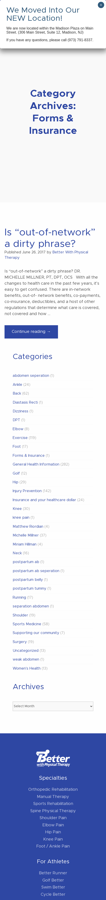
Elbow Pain (53, 825)
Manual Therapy (53, 797)
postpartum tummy (29, 588)
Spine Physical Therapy (53, 811)
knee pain (21, 517)
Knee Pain (53, 839)
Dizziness (20, 411)
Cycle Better (53, 895)
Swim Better (53, 887)
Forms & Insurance (29, 455)
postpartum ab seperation (36, 571)
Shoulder (20, 615)
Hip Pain (53, 832)
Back (17, 393)
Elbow (18, 429)
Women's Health (27, 668)
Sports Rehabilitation (53, 804)
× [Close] (101, 4)
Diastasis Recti (25, 402)
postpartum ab (26, 562)
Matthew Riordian (28, 526)
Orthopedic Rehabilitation (53, 790)
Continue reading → (35, 334)
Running (19, 597)
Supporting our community (36, 633)
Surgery (20, 642)
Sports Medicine (27, 624)
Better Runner (53, 873)
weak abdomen (26, 659)
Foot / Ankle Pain (53, 846)
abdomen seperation (31, 375)
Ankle (17, 384)
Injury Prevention (27, 491)
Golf (16, 473)
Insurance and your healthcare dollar (44, 500)
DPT (16, 420)
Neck (17, 553)
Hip (15, 482)
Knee (17, 509)
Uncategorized (26, 650)
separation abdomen (31, 606)
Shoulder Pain (53, 818)
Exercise (20, 438)
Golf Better (53, 880)
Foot (17, 446)
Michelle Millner (26, 535)
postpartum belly (28, 580)
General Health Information (36, 464)
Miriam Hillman (24, 544)
